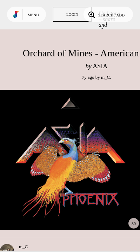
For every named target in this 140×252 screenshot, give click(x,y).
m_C (105, 77)
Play (70, 160)
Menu (33, 15)
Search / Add (106, 14)
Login (72, 14)
